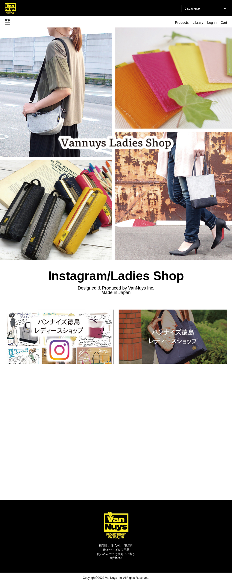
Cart (224, 22)
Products (182, 22)
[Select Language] (204, 8)
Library (198, 22)
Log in (211, 22)
